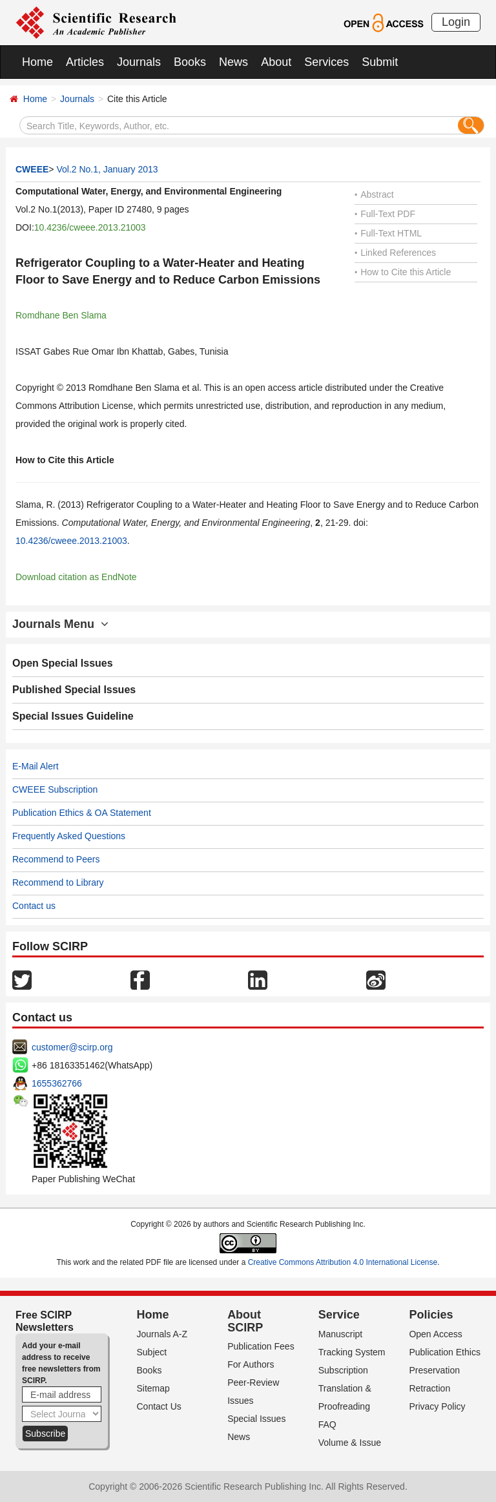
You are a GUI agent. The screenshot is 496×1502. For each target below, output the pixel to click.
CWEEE (32, 169)
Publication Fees (260, 1346)
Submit (380, 62)
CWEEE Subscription (55, 789)
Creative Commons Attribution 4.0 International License (343, 1262)
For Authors (250, 1364)
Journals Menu (60, 624)
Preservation (434, 1370)
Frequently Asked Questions (68, 836)
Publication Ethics (444, 1352)
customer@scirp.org (72, 1047)
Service (339, 1314)
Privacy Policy (437, 1406)
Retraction (429, 1388)
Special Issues (256, 1418)
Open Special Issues (62, 663)
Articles (85, 62)
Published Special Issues (74, 689)
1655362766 (57, 1083)
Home (37, 62)
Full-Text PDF (385, 214)
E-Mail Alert (35, 766)
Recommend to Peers (55, 859)
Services (326, 62)
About (276, 62)
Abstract (374, 194)
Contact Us (159, 1406)
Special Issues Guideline (73, 716)
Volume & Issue (349, 1442)
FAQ (327, 1424)
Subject (152, 1352)
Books (190, 62)
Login (456, 22)
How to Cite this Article (403, 272)
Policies (431, 1314)
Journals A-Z (162, 1334)
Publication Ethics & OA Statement (81, 813)
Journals (139, 62)
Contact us (34, 906)
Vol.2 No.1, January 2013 (107, 169)
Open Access (435, 1334)
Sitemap (153, 1388)
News (233, 62)
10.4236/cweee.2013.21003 (90, 227)
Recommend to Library (58, 882)
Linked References (395, 252)
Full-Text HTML (388, 233)
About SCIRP (245, 1321)
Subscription (343, 1370)
